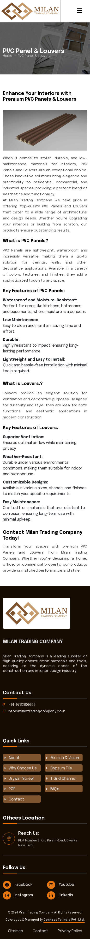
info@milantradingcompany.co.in (34, 711)
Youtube (60, 885)
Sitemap (15, 931)
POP (12, 789)
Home (7, 56)
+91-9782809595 (19, 705)
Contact (16, 799)
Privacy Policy (70, 931)
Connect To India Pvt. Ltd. (64, 920)
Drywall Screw (21, 779)
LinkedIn (60, 895)
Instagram (18, 895)
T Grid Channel (63, 779)
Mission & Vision (64, 758)
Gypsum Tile (61, 768)
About (14, 758)
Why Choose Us (23, 768)
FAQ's (54, 789)
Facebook (17, 885)
